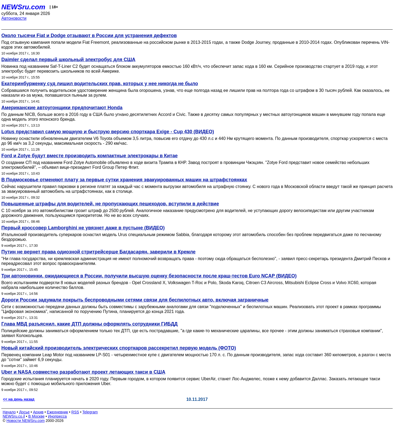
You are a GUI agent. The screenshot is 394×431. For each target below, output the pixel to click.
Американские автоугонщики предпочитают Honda (62, 107)
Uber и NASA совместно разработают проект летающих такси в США (83, 372)
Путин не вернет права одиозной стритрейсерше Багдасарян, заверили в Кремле (98, 251)
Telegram (90, 412)
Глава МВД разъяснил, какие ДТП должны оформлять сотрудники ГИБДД (89, 324)
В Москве (36, 416)
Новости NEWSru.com (25, 420)
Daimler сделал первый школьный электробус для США (68, 59)
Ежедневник (57, 412)
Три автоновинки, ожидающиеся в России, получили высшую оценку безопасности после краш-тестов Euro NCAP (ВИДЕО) (149, 276)
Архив (38, 412)
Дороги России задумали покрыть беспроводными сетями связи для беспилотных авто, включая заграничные (135, 300)
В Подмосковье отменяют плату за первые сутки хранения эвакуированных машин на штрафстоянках (124, 179)
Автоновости (13, 18)
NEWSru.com (23, 7)
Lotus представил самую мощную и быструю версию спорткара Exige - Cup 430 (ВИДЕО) (107, 131)
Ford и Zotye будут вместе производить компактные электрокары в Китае (89, 155)
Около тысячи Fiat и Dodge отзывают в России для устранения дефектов (89, 35)
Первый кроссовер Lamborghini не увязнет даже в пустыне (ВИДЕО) (83, 227)
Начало (9, 412)
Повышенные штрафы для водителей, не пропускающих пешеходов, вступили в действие (110, 203)
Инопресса (57, 416)
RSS (75, 412)
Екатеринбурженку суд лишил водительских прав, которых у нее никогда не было (99, 83)
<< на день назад (18, 399)
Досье (24, 412)
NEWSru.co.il (14, 416)
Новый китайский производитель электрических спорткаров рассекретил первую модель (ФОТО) (118, 348)
